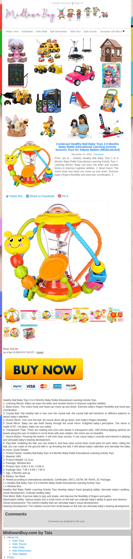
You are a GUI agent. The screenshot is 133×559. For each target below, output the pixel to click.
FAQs (10, 557)
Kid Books (27, 31)
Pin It (65, 196)
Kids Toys (75, 31)
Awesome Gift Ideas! (112, 31)
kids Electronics (58, 31)
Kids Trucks (90, 31)
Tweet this (15, 196)
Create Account (62, 3)
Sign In (78, 3)
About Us (12, 537)
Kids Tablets (19, 553)
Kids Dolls (41, 31)
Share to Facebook (42, 196)
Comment (99, 154)
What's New (12, 31)
